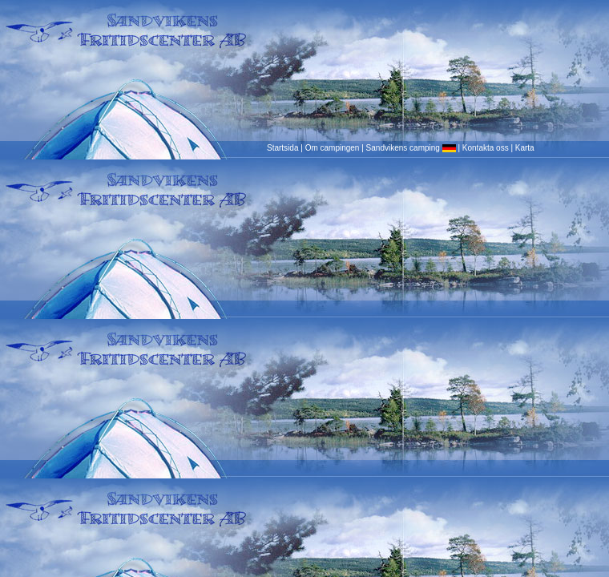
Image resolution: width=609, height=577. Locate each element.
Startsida (282, 147)
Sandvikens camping (411, 147)
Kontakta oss (485, 147)
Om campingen (332, 147)
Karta (524, 147)
